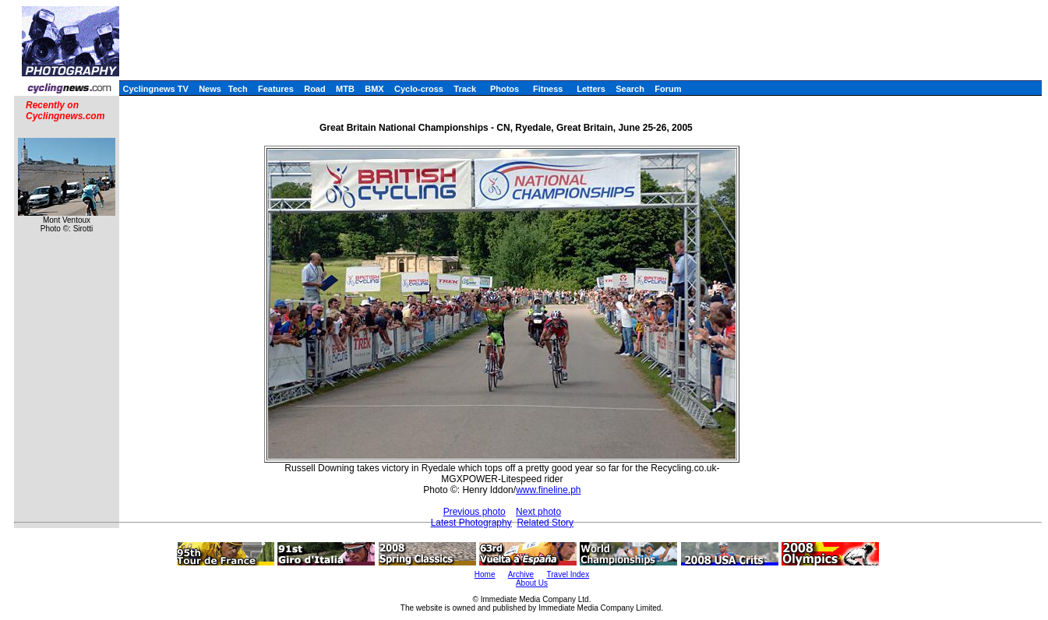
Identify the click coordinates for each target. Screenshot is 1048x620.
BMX (374, 88)
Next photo (538, 511)
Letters (591, 88)
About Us (532, 583)
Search (630, 88)
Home (485, 574)
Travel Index (568, 574)
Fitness (548, 88)
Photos (504, 88)
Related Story (545, 522)
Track (464, 88)
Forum (668, 88)
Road (315, 88)
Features (276, 88)
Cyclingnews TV (155, 88)
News (210, 88)
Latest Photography (471, 522)
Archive (521, 574)
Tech (238, 88)
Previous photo (474, 511)
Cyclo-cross (418, 88)
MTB (345, 88)
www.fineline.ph (548, 489)
